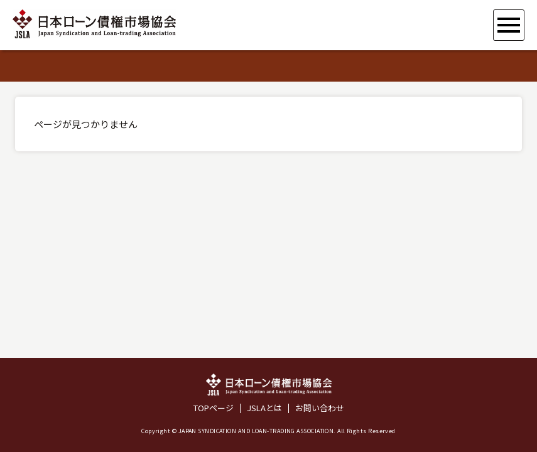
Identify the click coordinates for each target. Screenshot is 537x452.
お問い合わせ (319, 408)
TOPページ (213, 408)
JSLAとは (264, 408)
